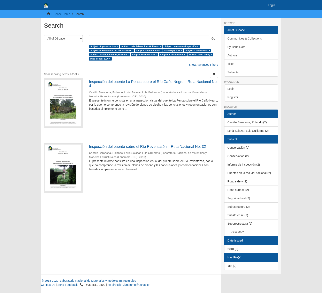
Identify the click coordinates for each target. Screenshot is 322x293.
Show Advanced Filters (203, 64)
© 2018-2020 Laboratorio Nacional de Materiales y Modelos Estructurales (88, 280)
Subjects (233, 72)
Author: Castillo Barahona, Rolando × (109, 54)
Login (231, 88)
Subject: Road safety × (200, 54)
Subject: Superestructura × (104, 46)
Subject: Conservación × (172, 54)
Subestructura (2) (239, 206)
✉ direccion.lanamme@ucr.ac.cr (129, 284)
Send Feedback (68, 284)
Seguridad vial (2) (239, 198)
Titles (231, 63)
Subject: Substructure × (148, 50)
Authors (232, 55)
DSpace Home (61, 14)
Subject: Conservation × (197, 50)
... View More (236, 232)
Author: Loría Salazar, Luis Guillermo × (141, 46)
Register (233, 97)
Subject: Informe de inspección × (181, 46)
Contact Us (48, 284)
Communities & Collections (245, 38)
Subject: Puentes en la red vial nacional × (111, 50)
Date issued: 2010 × (100, 58)
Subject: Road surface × (144, 54)
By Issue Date (236, 47)
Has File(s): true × (173, 50)
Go (213, 38)
